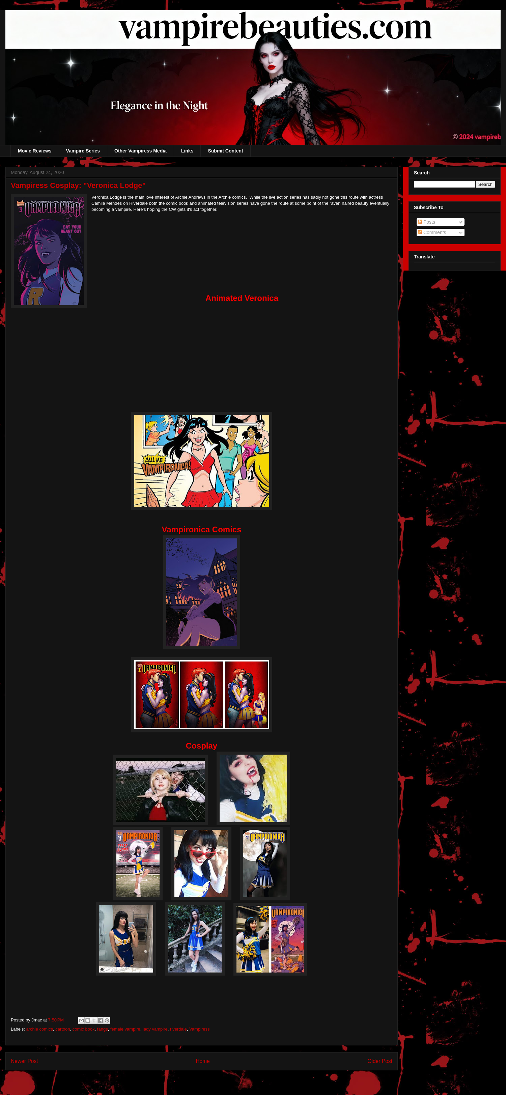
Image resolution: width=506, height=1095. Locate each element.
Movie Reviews (35, 150)
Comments (432, 232)
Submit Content (225, 150)
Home (203, 1061)
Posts (426, 222)
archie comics (39, 1029)
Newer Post (24, 1061)
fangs (102, 1029)
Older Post (379, 1061)
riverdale (178, 1029)
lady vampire (155, 1029)
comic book (84, 1029)
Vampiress (199, 1029)
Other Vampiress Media (140, 150)
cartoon (62, 1029)
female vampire (125, 1029)
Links (187, 150)
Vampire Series (83, 150)
